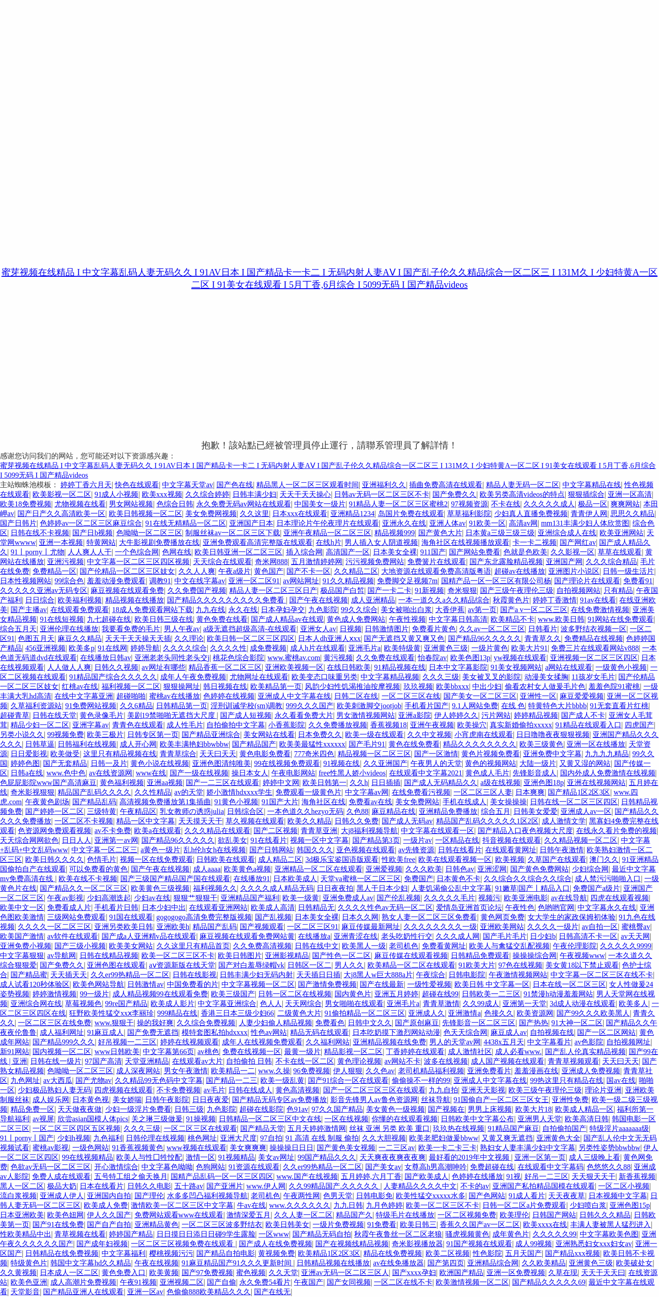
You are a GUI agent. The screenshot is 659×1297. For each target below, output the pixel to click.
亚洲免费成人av (348, 898)
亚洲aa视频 (165, 782)
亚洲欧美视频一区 (294, 667)
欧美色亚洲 (29, 1282)
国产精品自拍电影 (225, 1253)
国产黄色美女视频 (346, 1148)
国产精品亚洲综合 (211, 734)
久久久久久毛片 (449, 898)
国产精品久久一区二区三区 (84, 888)
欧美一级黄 (300, 898)
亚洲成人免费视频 (591, 1071)
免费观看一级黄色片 (308, 792)
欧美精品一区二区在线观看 (411, 965)
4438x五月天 (504, 1042)
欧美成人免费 (106, 1205)
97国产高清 (103, 1061)
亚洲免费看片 (489, 1071)
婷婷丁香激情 (555, 600)
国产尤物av (94, 1080)
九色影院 (323, 610)
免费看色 (330, 1023)
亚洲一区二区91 (254, 581)
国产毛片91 (367, 744)
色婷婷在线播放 (477, 1176)
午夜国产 (308, 1282)
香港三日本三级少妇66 (237, 1013)
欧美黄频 (163, 1272)
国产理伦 (149, 1196)
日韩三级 (189, 1109)
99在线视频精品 (87, 1157)
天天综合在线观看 (222, 561)
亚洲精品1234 (352, 513)
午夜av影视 (65, 898)
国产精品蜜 (29, 975)
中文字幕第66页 (168, 1051)
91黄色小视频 (236, 802)
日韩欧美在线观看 (225, 859)
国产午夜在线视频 (318, 600)
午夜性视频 (407, 619)
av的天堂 (188, 792)
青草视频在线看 (80, 1234)
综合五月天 (18, 629)
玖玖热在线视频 (458, 1128)
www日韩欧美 (117, 1051)
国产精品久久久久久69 (548, 1282)
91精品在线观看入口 (588, 725)
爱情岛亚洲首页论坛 (469, 907)
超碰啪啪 (131, 696)
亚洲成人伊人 (62, 1196)
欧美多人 (633, 1003)
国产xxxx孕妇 (414, 1272)
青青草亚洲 (319, 830)
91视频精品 (236, 1157)
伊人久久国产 (109, 1215)
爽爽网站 (625, 504)
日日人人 (76, 840)
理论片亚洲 (603, 1090)
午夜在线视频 (156, 1263)
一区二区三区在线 (411, 696)
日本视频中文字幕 (618, 1196)
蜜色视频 (250, 1272)
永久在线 (243, 610)
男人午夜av (182, 629)
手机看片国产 (426, 706)
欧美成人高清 (273, 907)
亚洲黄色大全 (558, 1138)
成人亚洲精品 (373, 600)
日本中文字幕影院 (458, 667)
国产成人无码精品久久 (440, 782)
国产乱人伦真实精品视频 (585, 1051)
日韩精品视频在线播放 (333, 1263)
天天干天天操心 (305, 494)
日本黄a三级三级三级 (500, 533)
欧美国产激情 (22, 936)
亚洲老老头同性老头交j (172, 658)
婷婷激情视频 (54, 994)
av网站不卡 (402, 1061)
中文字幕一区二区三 (104, 850)
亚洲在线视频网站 (596, 782)
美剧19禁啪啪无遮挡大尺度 (172, 715)
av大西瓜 (57, 1080)
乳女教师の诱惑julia (192, 811)
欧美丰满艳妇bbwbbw (194, 744)
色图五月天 (36, 638)
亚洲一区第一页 (540, 1157)
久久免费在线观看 (385, 658)
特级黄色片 (29, 1263)
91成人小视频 (116, 494)
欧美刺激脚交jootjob (369, 706)
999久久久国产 (310, 706)
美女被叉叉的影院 (491, 677)
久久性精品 (153, 792)
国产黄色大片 (440, 533)
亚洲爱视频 (384, 869)
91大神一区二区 (577, 1023)
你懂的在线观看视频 (405, 1119)
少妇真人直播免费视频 (530, 513)
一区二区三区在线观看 (200, 1128)
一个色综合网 (137, 552)
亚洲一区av (145, 1292)
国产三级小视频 (80, 946)
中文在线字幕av (199, 581)
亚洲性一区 (538, 696)
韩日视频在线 (225, 686)
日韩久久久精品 (605, 1215)
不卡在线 (505, 504)
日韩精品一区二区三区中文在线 (270, 1119)
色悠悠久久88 (609, 1167)
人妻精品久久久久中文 (420, 1186)
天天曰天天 (218, 754)
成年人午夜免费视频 (193, 677)
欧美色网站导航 (98, 984)
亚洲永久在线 (404, 523)
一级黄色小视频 (621, 667)
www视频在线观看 (197, 1148)
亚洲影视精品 (287, 955)
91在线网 (112, 648)
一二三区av (396, 1148)
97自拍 (271, 1138)
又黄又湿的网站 (584, 763)
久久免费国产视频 (196, 590)
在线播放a (314, 936)
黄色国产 (268, 571)
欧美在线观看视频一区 (455, 859)
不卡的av (474, 1186)
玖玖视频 (418, 686)
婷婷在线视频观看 (189, 1042)
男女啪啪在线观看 (354, 1003)
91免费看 (381, 1224)
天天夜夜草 (566, 1196)
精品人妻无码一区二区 (522, 485)
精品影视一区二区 (353, 1051)
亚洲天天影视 (483, 1090)
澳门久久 (604, 859)
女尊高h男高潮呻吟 (436, 1167)
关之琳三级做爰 (157, 1119)
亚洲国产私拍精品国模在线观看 (543, 1186)
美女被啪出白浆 (406, 610)
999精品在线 (177, 1013)
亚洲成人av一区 (586, 811)
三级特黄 (101, 811)
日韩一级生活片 (628, 571)
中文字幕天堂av (187, 485)
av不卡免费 (112, 830)
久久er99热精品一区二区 (130, 975)
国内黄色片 (353, 994)
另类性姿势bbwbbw (609, 1148)
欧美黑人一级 (364, 946)
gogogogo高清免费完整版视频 (204, 917)
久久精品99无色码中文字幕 (159, 1080)
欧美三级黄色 (541, 744)
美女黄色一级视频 (395, 1109)
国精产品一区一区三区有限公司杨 (496, 581)
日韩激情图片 (387, 629)
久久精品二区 (356, 571)
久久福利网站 (328, 1042)
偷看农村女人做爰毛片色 (545, 686)
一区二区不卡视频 (83, 821)
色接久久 (498, 1013)
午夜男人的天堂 (436, 763)
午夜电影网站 (293, 773)
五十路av (188, 1186)
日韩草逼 (39, 744)
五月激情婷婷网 (316, 561)
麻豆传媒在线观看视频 (411, 955)
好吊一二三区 (546, 1176)
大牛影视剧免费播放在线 (159, 542)
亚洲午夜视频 (432, 725)
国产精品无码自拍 (321, 1234)
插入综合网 (304, 552)
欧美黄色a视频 (247, 869)
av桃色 (208, 1051)
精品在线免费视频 (392, 1253)
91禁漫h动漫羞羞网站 (558, 994)
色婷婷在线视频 (228, 696)
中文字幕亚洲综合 (227, 1003)
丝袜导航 (435, 1099)
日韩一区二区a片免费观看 (524, 1205)
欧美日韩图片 (240, 955)
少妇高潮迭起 (109, 898)
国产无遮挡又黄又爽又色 (404, 638)
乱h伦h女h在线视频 (215, 850)
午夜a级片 (234, 571)
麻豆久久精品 (80, 638)
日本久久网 (360, 917)
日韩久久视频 (116, 667)
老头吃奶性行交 (406, 936)
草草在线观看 (620, 552)
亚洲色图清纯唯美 (221, 763)
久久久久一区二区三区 (54, 927)
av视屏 (43, 1119)
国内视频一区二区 (61, 1051)
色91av (297, 1109)
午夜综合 (430, 975)
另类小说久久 (22, 734)
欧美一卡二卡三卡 (447, 1148)
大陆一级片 (537, 763)
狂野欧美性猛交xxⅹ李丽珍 (111, 1013)
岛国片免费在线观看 (411, 513)
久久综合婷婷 (207, 494)
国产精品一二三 (231, 1080)
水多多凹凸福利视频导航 (207, 1196)
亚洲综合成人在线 (567, 533)
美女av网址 (276, 1157)
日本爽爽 (530, 792)
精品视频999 (394, 533)
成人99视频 (533, 1244)
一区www (274, 1234)
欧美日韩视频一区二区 (145, 513)
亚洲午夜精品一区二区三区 (327, 533)
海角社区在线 (324, 802)
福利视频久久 (215, 888)
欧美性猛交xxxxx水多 (430, 1196)
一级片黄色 (489, 648)
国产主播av (29, 610)
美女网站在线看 (269, 734)
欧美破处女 (634, 1263)
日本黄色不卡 (459, 879)
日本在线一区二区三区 (569, 984)
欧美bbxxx (452, 686)
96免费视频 (311, 1071)
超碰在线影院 (261, 1109)
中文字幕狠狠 (22, 955)
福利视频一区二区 (131, 686)
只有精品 (618, 590)
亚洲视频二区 (182, 1282)
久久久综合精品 (611, 561)
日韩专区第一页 (152, 734)
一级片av (417, 840)
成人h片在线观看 (317, 648)
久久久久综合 (185, 648)
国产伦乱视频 (399, 898)
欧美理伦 (514, 1215)
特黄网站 (101, 542)
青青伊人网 (589, 513)
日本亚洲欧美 (22, 1215)
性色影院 (487, 1253)
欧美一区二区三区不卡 (178, 955)
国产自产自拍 (109, 1224)
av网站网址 (301, 581)
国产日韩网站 (271, 850)
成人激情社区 (470, 1051)
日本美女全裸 (395, 552)
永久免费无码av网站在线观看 (243, 504)
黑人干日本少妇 (382, 888)
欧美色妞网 (65, 1215)
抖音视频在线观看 (511, 840)
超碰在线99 (440, 994)
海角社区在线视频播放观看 (465, 542)
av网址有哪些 (163, 667)
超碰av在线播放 (519, 571)
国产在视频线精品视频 (352, 1244)
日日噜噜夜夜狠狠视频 (552, 734)
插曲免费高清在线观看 (445, 485)
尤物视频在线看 (80, 504)
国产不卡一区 (308, 571)
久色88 (357, 811)
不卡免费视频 (178, 1090)
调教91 (160, 581)
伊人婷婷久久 (456, 715)
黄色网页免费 (502, 917)
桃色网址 (202, 1138)
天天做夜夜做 (80, 1109)
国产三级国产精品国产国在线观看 (175, 879)
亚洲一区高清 (630, 494)
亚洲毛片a (364, 648)
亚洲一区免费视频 (515, 1272)
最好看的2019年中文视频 (470, 1157)
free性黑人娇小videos (352, 773)
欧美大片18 (533, 1109)
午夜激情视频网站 (518, 975)
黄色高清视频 (297, 1090)
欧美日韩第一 (324, 782)
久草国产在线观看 (557, 859)
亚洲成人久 (426, 1013)
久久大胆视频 (384, 1138)
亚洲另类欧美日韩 (123, 927)
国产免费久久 (454, 494)
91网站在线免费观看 (621, 619)
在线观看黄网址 (510, 850)
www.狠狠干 (114, 1023)
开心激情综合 (116, 1167)
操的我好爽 (155, 1023)
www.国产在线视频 (307, 1176)
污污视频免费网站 (375, 561)
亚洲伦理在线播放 (69, 629)
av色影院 (588, 1042)
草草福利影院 (469, 513)
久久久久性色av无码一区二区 (385, 907)
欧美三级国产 (233, 994)
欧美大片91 (529, 648)
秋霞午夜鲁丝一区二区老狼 (398, 1234)
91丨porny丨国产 (27, 1138)
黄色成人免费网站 (356, 619)
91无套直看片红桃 (619, 706)
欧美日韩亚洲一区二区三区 (238, 552)
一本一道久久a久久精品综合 (443, 600)
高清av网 (523, 523)
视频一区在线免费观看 (156, 859)
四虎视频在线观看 (123, 1090)
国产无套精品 (65, 763)
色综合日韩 (175, 504)
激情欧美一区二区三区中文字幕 (182, 1205)
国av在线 (620, 1080)
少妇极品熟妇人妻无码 (54, 1090)
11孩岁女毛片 (593, 677)
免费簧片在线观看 (436, 561)
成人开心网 (138, 744)
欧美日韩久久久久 (54, 859)
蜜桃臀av (635, 927)
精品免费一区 (32, 1109)
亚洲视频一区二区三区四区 (594, 658)
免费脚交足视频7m (407, 581)
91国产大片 (280, 802)
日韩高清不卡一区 (588, 936)
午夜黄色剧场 (47, 802)
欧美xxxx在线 (545, 1224)
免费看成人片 (69, 907)
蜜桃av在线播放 (174, 696)
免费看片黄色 (434, 629)
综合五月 (495, 811)
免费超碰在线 (492, 1167)
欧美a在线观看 (157, 830)
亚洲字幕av (90, 725)
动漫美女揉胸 (546, 677)
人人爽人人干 (90, 552)
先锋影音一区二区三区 (478, 1023)
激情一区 (200, 1157)
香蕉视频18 (388, 725)
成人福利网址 (62, 1032)
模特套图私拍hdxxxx (215, 1032)
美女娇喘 (127, 1099)
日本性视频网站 (25, 581)
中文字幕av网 (367, 792)
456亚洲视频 (45, 648)
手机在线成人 (464, 802)
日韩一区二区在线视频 (294, 994)
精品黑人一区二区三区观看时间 (307, 485)
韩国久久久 (315, 850)
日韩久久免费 (356, 821)
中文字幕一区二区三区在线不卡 (602, 975)
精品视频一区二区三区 (374, 754)
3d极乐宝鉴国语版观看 (341, 859)
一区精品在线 (457, 840)
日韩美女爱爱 (535, 811)
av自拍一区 (600, 927)
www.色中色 (66, 773)
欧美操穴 (471, 725)
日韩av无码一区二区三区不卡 (381, 494)
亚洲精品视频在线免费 (389, 1042)
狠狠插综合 (586, 494)
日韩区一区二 (309, 965)
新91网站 (14, 1051)
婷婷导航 (145, 648)
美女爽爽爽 (248, 1148)
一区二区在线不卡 (403, 1282)
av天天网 (635, 936)
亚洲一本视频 (61, 542)
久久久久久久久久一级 (440, 927)
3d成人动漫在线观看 (583, 1003)
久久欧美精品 (544, 1263)
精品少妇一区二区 (40, 725)
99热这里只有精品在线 (566, 1080)
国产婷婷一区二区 (54, 811)
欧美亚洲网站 (621, 533)
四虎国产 (639, 725)
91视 (513, 1176)
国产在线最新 (382, 984)
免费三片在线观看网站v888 (595, 648)
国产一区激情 (436, 754)
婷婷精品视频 (536, 715)
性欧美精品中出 (25, 1234)
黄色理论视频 (359, 1061)
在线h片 (328, 542)
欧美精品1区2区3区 (329, 1253)
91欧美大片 (477, 965)
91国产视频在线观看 (479, 1244)
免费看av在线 (370, 802)
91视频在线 (341, 763)
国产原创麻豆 (417, 1023)
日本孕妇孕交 (283, 610)
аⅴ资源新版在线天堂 (182, 965)
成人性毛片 (185, 725)
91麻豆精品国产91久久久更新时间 (237, 1263)
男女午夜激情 (186, 1071)
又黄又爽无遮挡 (507, 1138)
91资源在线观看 (254, 1167)
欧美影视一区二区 (61, 494)
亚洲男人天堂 (540, 1119)
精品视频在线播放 (134, 600)
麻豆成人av (509, 1032)
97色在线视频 (520, 965)
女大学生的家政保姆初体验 (572, 917)
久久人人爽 (196, 571)
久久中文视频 (429, 734)
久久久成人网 (458, 936)
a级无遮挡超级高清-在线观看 (250, 629)
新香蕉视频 (637, 1176)
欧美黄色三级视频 (160, 888)
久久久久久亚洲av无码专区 (43, 590)
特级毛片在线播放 (405, 1215)
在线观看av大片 (197, 1061)
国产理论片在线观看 (587, 581)
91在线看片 (268, 840)
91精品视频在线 (400, 667)
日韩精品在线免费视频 (61, 1253)
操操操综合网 (534, 955)
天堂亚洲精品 (147, 1061)
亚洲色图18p (544, 782)
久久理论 (189, 638)
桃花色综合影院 (238, 658)
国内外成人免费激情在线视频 (607, 773)
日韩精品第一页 (181, 706)
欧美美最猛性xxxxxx (312, 744)
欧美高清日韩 (587, 1119)
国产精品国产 (254, 744)
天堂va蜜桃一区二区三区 (360, 879)
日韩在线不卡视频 (40, 533)
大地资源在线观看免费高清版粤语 (436, 571)
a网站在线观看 (568, 667)
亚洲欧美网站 (502, 927)
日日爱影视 (29, 754)
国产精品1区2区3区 (579, 792)
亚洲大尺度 (238, 1138)
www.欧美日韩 (561, 619)
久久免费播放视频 (337, 725)
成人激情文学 (564, 821)
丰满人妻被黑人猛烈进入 (610, 1224)
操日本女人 (250, 773)
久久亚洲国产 (385, 763)
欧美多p (81, 648)
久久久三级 (440, 677)
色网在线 (176, 552)
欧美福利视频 (80, 600)
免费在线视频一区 (251, 1051)
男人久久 (349, 965)
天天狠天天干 (594, 1176)
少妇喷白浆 (588, 1205)
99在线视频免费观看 (287, 763)
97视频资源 (469, 504)
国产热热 (533, 1023)
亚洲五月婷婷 (396, 994)
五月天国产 (523, 1253)
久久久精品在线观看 (217, 830)
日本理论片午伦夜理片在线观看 (327, 523)
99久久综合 (359, 610)
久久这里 (254, 513)
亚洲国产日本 (251, 523)
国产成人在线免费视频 (275, 1244)
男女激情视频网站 (365, 715)
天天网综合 (303, 1003)
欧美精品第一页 (276, 686)
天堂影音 (25, 1292)
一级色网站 (90, 1148)
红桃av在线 (80, 686)
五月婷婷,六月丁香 (371, 1176)
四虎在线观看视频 (619, 898)
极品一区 (592, 504)
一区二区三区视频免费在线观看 (183, 1244)
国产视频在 (446, 1109)
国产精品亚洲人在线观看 (83, 1292)
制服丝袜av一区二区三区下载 (232, 533)
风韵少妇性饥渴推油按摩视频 (352, 686)
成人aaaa (207, 869)
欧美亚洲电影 (526, 898)
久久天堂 (283, 1272)
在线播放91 (251, 879)
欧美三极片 (105, 734)
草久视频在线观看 (255, 821)
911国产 (432, 552)
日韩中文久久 (370, 1023)
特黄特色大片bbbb (557, 706)
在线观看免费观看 (79, 610)
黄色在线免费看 (414, 744)
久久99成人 (481, 1003)
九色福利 (108, 1138)
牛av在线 (251, 1205)
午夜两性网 (301, 1196)
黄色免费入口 (124, 1272)
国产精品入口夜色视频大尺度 (525, 830)
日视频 (351, 629)
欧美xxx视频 (162, 494)
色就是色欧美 (525, 552)
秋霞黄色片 (511, 600)
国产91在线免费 (58, 1224)
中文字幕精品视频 (390, 677)
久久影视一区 (572, 552)
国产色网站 (487, 1196)
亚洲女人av (318, 629)
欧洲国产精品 (461, 1272)
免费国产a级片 (596, 888)
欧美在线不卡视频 (88, 879)
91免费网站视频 (90, 706)
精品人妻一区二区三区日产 (273, 590)
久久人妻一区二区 (303, 1215)
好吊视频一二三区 (127, 1042)
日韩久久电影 (149, 1186)
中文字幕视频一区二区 (258, 984)
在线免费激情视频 (600, 610)
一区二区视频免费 (467, 1215)
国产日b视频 (92, 533)
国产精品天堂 (262, 1128)
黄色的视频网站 (490, 763)
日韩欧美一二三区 (491, 994)
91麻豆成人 (105, 1032)
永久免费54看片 (265, 1282)
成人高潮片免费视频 (83, 1282)
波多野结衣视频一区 (594, 629)
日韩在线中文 (317, 946)
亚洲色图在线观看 (116, 965)
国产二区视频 (275, 830)
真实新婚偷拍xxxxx (521, 725)
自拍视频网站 (578, 590)
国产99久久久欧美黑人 (593, 1013)
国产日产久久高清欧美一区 (61, 513)
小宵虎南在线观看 (483, 734)
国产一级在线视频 (199, 773)
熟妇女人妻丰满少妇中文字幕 (527, 1148)
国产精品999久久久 (63, 1042)
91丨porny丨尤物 (37, 552)
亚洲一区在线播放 (596, 744)
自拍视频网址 (628, 1042)
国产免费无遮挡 (152, 1032)
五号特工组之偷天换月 (130, 1176)
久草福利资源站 (36, 706)
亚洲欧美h (173, 927)
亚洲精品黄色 (156, 1224)
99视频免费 (65, 734)
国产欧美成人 (426, 1176)
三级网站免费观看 (76, 917)
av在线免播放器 (398, 1263)
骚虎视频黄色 (467, 1234)
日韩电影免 (374, 1196)
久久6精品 (136, 706)
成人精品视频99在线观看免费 (160, 994)
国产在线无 (272, 1292)
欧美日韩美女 (287, 1224)
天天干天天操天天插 (138, 638)
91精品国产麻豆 (513, 1128)
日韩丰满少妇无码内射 (256, 975)
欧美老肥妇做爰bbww (443, 1138)
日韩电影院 (466, 975)
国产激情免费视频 (327, 984)
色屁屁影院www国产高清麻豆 (48, 782)
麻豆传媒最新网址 (370, 927)
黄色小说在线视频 (159, 763)
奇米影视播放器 (417, 1244)
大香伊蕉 (450, 610)
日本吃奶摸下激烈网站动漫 (396, 1032)
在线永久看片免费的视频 (616, 830)
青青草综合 (178, 754)
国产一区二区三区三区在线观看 (374, 1090)
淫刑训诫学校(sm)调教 (246, 706)
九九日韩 (348, 1205)
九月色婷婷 (384, 1205)
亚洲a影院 (414, 715)
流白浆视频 (18, 1196)
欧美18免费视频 (25, 504)
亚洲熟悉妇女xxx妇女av (594, 1244)
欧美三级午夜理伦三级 (545, 1090)
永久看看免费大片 (304, 715)
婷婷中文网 (281, 782)
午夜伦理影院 (575, 946)
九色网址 (25, 1080)
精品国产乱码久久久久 (94, 792)
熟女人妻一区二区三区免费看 (429, 917)
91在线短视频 (62, 619)
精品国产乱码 (215, 927)
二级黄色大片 (299, 1013)
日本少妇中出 (164, 907)
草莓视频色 (83, 1003)
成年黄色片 (510, 1234)
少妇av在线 (152, 898)
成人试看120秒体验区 (35, 984)
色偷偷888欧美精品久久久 (209, 1292)
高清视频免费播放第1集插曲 (165, 802)
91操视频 (201, 1119)
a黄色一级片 (160, 850)
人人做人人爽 (69, 667)
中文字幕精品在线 (591, 485)
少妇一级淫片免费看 (138, 1109)
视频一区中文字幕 (319, 840)
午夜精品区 (138, 811)
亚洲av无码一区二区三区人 (345, 1272)
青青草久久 (542, 638)
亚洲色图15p (630, 1205)
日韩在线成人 (250, 1090)
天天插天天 (68, 975)
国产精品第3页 (376, 840)
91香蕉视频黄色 (137, 1148)
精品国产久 (354, 1215)
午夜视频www (582, 955)
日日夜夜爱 (210, 1099)
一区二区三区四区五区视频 (76, 1128)
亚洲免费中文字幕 (552, 754)
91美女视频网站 (516, 667)
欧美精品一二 (233, 1071)
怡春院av (432, 658)
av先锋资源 (416, 850)
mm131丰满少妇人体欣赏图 (585, 523)
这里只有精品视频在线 (120, 754)
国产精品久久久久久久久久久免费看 (226, 600)
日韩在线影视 (194, 975)
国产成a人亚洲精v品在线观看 (149, 936)
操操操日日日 (291, 1148)
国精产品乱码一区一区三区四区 (222, 1176)
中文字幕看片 (549, 1042)
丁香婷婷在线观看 (415, 1051)
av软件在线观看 (72, 936)
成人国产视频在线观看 (507, 1061)
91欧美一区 (487, 523)
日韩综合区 (245, 811)
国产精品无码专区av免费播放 (279, 1099)
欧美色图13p (470, 658)
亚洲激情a (464, 1013)
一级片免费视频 (338, 1224)
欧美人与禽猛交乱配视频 (509, 946)
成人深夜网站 (138, 1071)
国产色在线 (234, 485)
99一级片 (94, 994)
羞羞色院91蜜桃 (614, 686)
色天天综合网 (465, 1032)
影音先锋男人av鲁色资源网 (374, 1099)
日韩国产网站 (554, 1215)
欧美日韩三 (418, 1224)
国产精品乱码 (94, 802)
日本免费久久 (320, 734)
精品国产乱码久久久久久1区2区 (487, 821)
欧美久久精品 (309, 821)
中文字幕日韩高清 (458, 619)
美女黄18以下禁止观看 (582, 965)
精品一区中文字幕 (145, 821)
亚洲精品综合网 (493, 1263)
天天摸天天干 (200, 821)
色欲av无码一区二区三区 (51, 1167)
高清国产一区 (348, 552)
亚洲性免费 (570, 1099)
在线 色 (513, 706)
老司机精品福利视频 (431, 1071)
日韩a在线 (27, 773)
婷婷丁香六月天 (86, 485)
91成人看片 (526, 1196)
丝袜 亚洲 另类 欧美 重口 (389, 1128)
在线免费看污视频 (421, 792)
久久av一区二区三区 (491, 629)
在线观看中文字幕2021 (425, 773)
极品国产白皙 (342, 590)
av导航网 (61, 955)
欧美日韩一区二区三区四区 (251, 638)
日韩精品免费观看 (480, 955)
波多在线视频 (446, 1061)
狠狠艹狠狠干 (195, 898)
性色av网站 (269, 1032)
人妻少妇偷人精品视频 (275, 1023)
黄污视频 (338, 658)
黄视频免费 (276, 1253)
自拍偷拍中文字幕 (235, 725)
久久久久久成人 (549, 504)
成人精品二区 (280, 859)
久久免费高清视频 (262, 946)
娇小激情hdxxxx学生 (239, 792)
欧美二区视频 (448, 1253)
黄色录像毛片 (102, 715)
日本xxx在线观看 (299, 513)
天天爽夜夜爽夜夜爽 (393, 1157)
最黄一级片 (302, 1051)
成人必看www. (518, 1051)
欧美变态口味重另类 (324, 677)
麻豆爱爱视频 (582, 696)
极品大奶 (61, 1186)
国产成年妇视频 (102, 1244)
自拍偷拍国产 (564, 1128)
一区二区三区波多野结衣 (222, 1224)
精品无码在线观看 (319, 1032)
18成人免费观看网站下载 (152, 610)
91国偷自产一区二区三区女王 (501, 1099)
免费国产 (418, 879)
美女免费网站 (417, 802)
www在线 (151, 773)
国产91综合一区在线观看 (348, 1080)
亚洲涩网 (492, 869)
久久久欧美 (423, 869)
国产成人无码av (407, 821)
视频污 (489, 898)
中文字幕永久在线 (607, 907)
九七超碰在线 (109, 619)
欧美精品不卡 (513, 619)
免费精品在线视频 (593, 638)
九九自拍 (443, 1090)
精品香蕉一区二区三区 (225, 667)
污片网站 (496, 715)
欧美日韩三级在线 (164, 619)
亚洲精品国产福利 (250, 898)
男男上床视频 (490, 1109)
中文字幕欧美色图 (609, 1234)
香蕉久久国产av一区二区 (480, 1224)
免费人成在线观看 (61, 1176)
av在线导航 (569, 898)
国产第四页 (445, 1263)
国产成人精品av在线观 (287, 619)
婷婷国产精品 (131, 1234)
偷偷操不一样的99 (421, 1080)
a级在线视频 (500, 782)
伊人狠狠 (347, 1071)
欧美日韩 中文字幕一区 (491, 984)
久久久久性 (228, 648)
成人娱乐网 (50, 1099)
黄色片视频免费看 (490, 754)
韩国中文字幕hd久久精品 (90, 1263)
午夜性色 (520, 907)
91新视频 (429, 590)
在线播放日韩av (105, 658)
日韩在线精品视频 (109, 955)
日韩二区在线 (356, 696)
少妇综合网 (590, 869)
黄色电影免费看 (265, 754)
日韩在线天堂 (54, 715)
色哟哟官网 (556, 907)
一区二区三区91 (312, 927)
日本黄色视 (90, 1099)
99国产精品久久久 (326, 1157)
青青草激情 (441, 1003)
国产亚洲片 (224, 1186)
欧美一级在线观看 (374, 734)
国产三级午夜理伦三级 (516, 590)
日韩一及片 (109, 763)
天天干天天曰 (603, 1272)
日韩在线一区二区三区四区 (574, 802)
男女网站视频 (131, 504)
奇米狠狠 (462, 590)
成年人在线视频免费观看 (262, 1042)
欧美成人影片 (172, 1003)
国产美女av (383, 1167)
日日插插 (385, 782)
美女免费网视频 (211, 513)
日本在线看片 (102, 1186)
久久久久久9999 (625, 946)
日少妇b (543, 936)
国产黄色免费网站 (539, 869)
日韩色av (459, 869)
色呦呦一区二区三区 (149, 533)
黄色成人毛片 (487, 773)
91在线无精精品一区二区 (186, 523)
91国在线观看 (131, 917)
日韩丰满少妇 (254, 494)
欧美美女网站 (131, 946)
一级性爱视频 (429, 984)
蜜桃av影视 (50, 1148)
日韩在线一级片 (55, 1061)
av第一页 (482, 610)
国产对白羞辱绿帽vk (251, 965)
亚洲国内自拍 (109, 1196)
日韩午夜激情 (561, 850)
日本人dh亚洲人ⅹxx (329, 638)
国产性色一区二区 (341, 955)
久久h (359, 782)
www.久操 (274, 1071)
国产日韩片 (18, 523)
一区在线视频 (346, 1119)
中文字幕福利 (124, 1253)
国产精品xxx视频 (572, 1253)
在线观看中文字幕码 (550, 1167)
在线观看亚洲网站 (218, 907)
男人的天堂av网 (454, 1042)
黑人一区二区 (22, 1186)
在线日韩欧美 (349, 667)
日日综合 (39, 600)
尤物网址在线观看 (259, 677)
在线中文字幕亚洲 (83, 696)
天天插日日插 (318, 975)
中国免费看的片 (192, 984)
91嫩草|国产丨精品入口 (532, 888)
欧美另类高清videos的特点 (522, 494)
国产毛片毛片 (505, 936)
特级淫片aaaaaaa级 (619, 1128)
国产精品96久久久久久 (484, 638)
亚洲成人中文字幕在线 (294, 696)
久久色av (380, 1071)
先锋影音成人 (534, 773)
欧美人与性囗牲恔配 (149, 1157)
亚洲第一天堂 (524, 1003)
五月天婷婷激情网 (316, 1128)
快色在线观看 (137, 485)
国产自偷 (221, 1282)
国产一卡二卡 (389, 590)
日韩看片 (542, 629)
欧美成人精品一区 (584, 1109)
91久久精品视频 (348, 581)
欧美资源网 (535, 1013)
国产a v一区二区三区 (533, 610)
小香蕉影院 (286, 725)
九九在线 (210, 610)
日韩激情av (145, 984)
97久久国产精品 (337, 1109)
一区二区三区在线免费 (54, 1023)
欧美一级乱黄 (282, 1080)
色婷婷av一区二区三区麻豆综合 (91, 523)
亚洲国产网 (564, 561)
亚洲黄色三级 (446, 648)
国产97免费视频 (207, 1272)
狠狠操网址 (181, 686)
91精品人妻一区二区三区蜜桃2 (398, 504)
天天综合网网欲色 (29, 840)
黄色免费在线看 (222, 619)
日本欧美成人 (295, 879)
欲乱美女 (232, 840)
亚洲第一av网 (116, 840)
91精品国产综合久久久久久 (113, 677)
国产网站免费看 (474, 552)
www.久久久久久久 (299, 1205)
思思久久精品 (632, 513)
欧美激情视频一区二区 (472, 1282)
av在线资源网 (110, 773)
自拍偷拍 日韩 (249, 1061)
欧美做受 (65, 754)
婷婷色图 (25, 763)
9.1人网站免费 (475, 706)
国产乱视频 (273, 917)
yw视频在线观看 (520, 658)
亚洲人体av (447, 523)
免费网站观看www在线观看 (179, 1215)
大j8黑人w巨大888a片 (378, 975)
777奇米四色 (314, 754)
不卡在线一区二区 (304, 1061)
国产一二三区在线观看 (222, 782)
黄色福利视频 (122, 782)
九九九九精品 (607, 754)
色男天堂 (337, 1196)
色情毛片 (101, 859)
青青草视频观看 (573, 1061)
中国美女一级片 (320, 504)
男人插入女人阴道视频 (381, 542)
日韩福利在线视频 (87, 744)
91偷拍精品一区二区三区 (364, 1013)
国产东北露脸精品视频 (506, 561)
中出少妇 (487, 686)
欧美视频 (509, 859)
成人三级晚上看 (594, 1157)
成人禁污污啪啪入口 (608, 879)
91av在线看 (598, 600)
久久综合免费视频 (206, 1023)
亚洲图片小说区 (574, 571)
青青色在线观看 (137, 725)
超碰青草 (14, 715)
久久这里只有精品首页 (193, 946)
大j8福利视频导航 (369, 830)
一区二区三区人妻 (483, 792)
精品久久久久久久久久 (479, 744)
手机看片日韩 (116, 907)
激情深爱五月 (248, 1215)
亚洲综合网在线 (36, 1003)
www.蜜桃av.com (293, 658)
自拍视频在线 (552, 1032)
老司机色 (403, 946)
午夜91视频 (138, 1282)
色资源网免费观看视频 (54, 830)
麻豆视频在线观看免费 (127, 590)
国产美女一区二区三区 (480, 696)
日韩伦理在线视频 (155, 1138)
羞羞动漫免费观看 (116, 581)
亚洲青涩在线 (356, 936)
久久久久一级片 (552, 927)
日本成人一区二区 (69, 1272)
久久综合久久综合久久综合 (528, 879)
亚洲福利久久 (384, 485)
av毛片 (214, 1090)
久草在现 (563, 1272)
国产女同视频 (349, 1282)
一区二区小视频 (623, 1186)
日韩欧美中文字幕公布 (477, 1119)
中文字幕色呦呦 (167, 1167)
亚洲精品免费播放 (448, 811)
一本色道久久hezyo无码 (305, 811)
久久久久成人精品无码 (276, 888)
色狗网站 (210, 1167)
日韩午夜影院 (167, 1099)
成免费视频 (268, 648)
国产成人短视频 (245, 715)
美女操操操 (508, 802)
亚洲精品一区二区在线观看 (318, 869)
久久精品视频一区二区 (580, 840)
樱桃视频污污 (171, 1253)
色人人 (271, 1003)
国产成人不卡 (583, 715)
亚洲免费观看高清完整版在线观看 (258, 542)
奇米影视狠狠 (32, 792)
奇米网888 (271, 561)
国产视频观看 (262, 927)
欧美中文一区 (22, 907)
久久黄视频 (18, 1272)
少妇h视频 (73, 1138)
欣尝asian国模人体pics (93, 1119)
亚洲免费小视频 (25, 946)
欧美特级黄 (402, 648)
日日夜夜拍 (335, 888)
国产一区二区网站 (606, 1032)
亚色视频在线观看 (365, 850)
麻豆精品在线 (394, 811)
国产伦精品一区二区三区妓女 (127, 571)
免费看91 (638, 581)
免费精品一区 (54, 571)
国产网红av (578, 542)
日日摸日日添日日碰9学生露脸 (206, 1234)
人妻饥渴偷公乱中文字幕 (451, 888)
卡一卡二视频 (534, 542)
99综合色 (69, 581)
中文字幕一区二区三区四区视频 (138, 561)
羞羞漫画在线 (536, 1071)
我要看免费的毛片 (131, 629)
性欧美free (398, 859)
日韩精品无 (316, 907)
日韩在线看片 (460, 850)
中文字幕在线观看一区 (437, 830)
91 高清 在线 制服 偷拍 (322, 1138)
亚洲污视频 (65, 561)
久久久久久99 (555, 1234)
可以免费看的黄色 (98, 869)
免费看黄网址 (444, 946)
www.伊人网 (266, 1186)
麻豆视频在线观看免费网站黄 (247, 936)
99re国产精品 (126, 1003)
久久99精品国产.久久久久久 (334, 1186)
